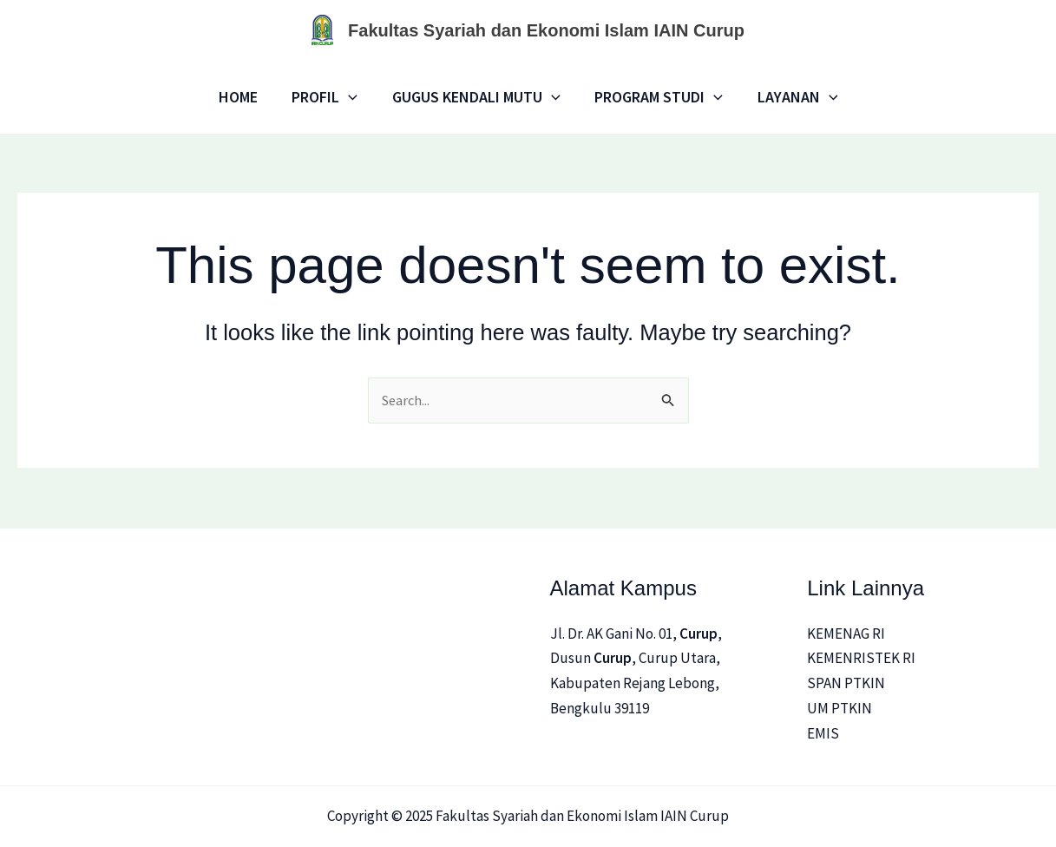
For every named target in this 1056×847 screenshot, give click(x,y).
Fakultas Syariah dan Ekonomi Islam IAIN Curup (546, 30)
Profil (328, 97)
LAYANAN (791, 97)
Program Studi (656, 97)
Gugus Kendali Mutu (476, 97)
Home (244, 97)
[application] (352, 97)
